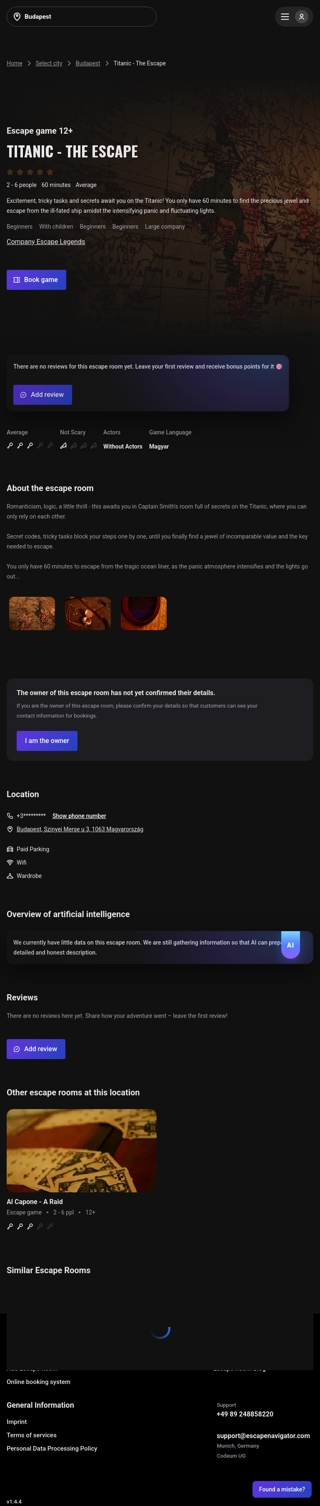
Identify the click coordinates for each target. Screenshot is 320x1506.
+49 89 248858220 (245, 1414)
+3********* (31, 816)
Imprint (17, 1422)
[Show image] (32, 614)
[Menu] (294, 17)
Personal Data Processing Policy (52, 1448)
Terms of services (32, 1435)
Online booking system (38, 1382)
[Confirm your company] (47, 741)
